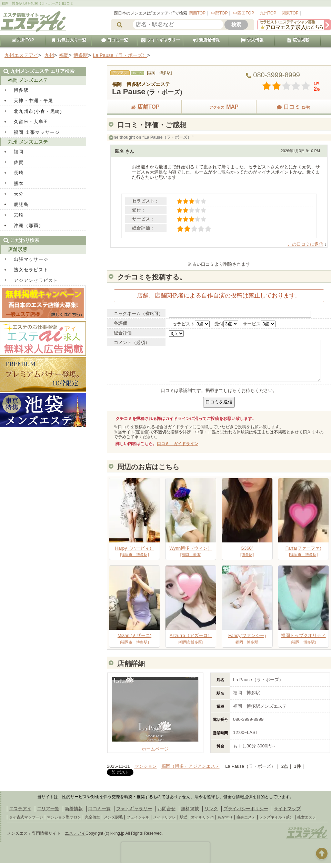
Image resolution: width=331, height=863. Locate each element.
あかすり (225, 817)
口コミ (293, 106)
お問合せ (166, 808)
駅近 (183, 817)
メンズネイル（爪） (276, 817)
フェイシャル (138, 817)
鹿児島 (21, 204)
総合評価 (123, 332)
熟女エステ (306, 817)
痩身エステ (246, 817)
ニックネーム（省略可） (138, 313)
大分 (19, 194)
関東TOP (290, 13)
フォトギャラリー (160, 40)
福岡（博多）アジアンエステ (190, 766)
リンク (211, 808)
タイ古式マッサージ (26, 817)
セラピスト (183, 323)
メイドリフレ (164, 817)
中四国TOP (243, 13)
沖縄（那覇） (28, 225)
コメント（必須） (132, 342)
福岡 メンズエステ (28, 80)
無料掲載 (190, 808)
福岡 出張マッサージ (37, 132)
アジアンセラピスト (36, 280)
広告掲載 (298, 40)
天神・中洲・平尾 (33, 100)
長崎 (19, 172)
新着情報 (74, 808)
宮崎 (19, 215)
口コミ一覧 (114, 40)
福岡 (19, 151)
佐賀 (19, 162)
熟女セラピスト (31, 269)
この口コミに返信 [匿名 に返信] (305, 244)
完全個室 (92, 817)
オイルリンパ (202, 817)
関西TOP (197, 13)
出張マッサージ (31, 259)
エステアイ (20, 808)
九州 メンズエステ (28, 142)
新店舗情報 (206, 40)
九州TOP (268, 13)
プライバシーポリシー (245, 808)
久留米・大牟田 (31, 121)
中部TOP (219, 13)
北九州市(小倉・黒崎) (38, 111)
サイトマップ (287, 808)
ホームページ (155, 746)
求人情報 (252, 40)
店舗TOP (144, 106)
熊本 (19, 183)
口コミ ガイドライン (177, 443)
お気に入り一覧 (68, 40)
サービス (252, 323)
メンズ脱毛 (113, 817)
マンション (145, 766)
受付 (218, 323)
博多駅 (21, 90)
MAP (219, 106)
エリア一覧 (48, 808)
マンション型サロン (64, 817)
